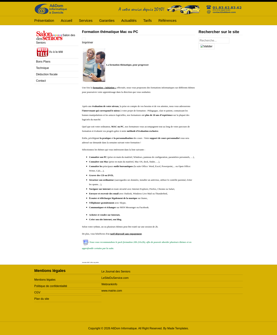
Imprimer (87, 42)
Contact (41, 80)
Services (86, 20)
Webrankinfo (109, 284)
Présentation (44, 20)
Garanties (106, 20)
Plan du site (41, 298)
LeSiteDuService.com (115, 277)
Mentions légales (44, 279)
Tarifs (147, 20)
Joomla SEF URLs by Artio (90, 262)
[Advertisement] (56, 141)
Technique (42, 67)
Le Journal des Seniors (115, 271)
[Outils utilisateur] (84, 39)
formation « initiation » (104, 87)
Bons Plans (43, 61)
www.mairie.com (111, 290)
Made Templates (177, 328)
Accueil (66, 20)
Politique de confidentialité (50, 286)
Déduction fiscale (47, 74)
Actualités (129, 20)
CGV (37, 292)
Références (167, 20)
